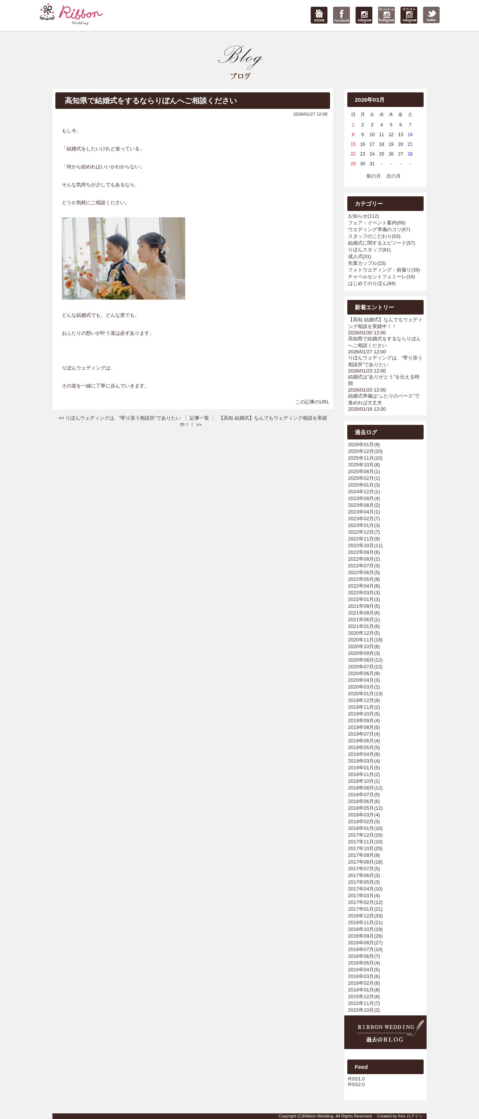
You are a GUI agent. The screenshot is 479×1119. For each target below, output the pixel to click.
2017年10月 (361, 848)
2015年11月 (361, 1003)
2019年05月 (361, 747)
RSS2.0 (356, 1084)
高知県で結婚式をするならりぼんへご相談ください (151, 100)
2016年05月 (361, 963)
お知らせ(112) (363, 216)
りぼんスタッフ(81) (369, 249)
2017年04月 (361, 889)
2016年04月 (361, 969)
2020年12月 (361, 633)
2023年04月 (361, 512)
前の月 (373, 176)
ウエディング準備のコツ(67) (379, 229)
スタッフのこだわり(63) (374, 236)
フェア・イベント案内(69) (376, 223)
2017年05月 (361, 882)
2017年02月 (361, 902)
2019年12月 (361, 700)
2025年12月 (361, 451)
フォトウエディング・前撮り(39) (384, 270)
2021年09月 (361, 606)
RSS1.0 (356, 1079)
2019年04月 (361, 754)
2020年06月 (361, 673)
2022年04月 (361, 586)
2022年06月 (361, 572)
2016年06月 (361, 956)
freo (401, 1116)
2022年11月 (361, 539)
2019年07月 (361, 734)
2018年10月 (361, 781)
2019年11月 (361, 707)
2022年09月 (361, 552)
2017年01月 (361, 909)
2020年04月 (361, 680)
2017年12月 (361, 835)
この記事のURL (312, 402)
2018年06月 (361, 801)
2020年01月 (361, 693)
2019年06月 (361, 741)
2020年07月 (361, 666)
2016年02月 (361, 983)
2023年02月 (361, 518)
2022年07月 (361, 565)
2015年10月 (361, 1010)
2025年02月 (361, 478)
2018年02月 (361, 821)
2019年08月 (361, 727)
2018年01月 (361, 828)
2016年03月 (361, 976)
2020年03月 (361, 687)
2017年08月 (361, 862)
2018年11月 (361, 774)
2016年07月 (361, 949)
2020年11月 (361, 640)
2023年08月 (361, 505)
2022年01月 (361, 599)
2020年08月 (361, 660)
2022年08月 (361, 559)
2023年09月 (361, 498)
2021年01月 (361, 626)
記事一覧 (199, 418)
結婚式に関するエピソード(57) (381, 243)
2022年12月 (361, 532)
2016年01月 (361, 990)
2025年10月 (361, 464)
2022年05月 (361, 579)
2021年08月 (361, 613)
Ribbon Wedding (318, 1116)
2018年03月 (361, 815)
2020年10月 (361, 646)
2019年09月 (361, 720)
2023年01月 (361, 525)
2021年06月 (361, 619)
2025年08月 (361, 471)
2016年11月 (361, 922)
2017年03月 (361, 895)
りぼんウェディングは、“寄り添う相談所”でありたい (123, 418)
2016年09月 (361, 936)
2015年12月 (361, 996)
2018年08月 (361, 788)
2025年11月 (361, 458)
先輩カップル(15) (367, 263)
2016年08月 (361, 942)
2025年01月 (361, 485)
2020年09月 (361, 653)
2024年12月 (361, 491)
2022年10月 (361, 545)
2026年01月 (361, 444)
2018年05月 (361, 808)
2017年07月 (361, 868)
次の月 (393, 176)
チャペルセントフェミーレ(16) (381, 276)
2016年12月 (361, 916)
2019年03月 (361, 761)
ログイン (414, 1116)
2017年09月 (361, 855)
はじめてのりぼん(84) (372, 283)
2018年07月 (361, 794)
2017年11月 (361, 841)
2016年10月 (361, 929)
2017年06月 (361, 875)
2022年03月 (361, 592)
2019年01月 (361, 767)
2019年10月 (361, 714)
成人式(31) (359, 256)
